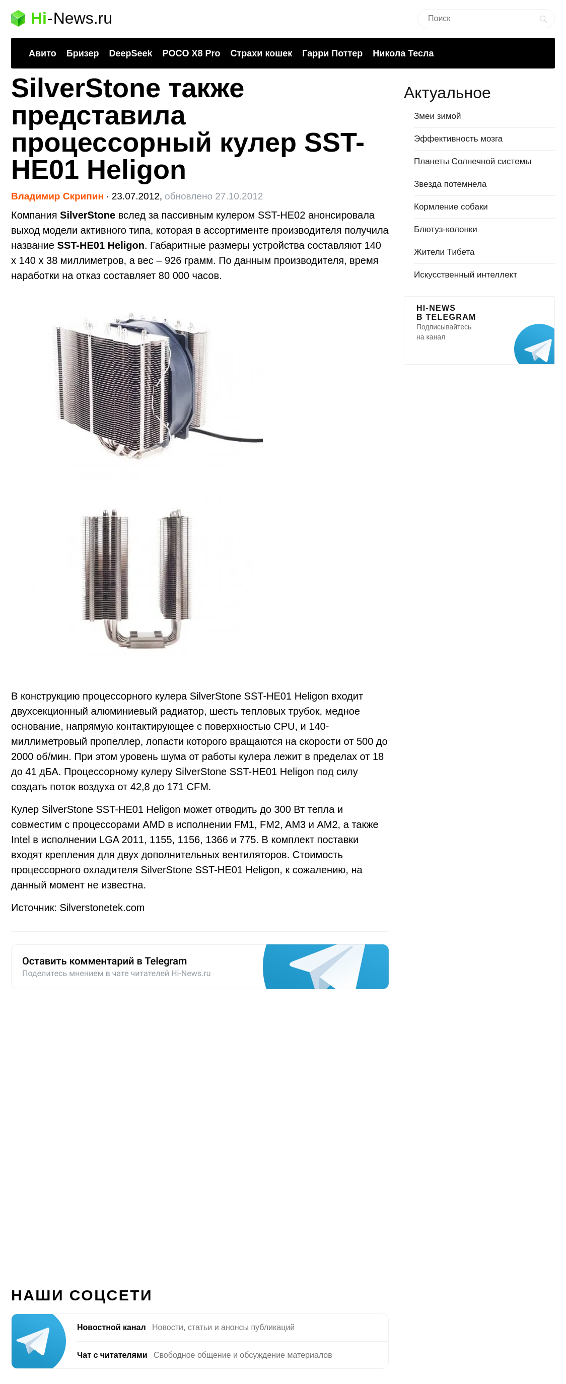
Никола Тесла (403, 53)
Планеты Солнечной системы (473, 161)
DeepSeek (130, 53)
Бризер (82, 53)
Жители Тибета (444, 252)
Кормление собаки (451, 207)
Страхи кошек (262, 53)
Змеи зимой (437, 116)
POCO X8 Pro (191, 53)
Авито (42, 53)
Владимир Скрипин (57, 196)
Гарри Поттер (332, 53)
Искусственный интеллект (465, 275)
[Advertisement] (200, 1132)
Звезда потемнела (450, 184)
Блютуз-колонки (445, 229)
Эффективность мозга (458, 139)
